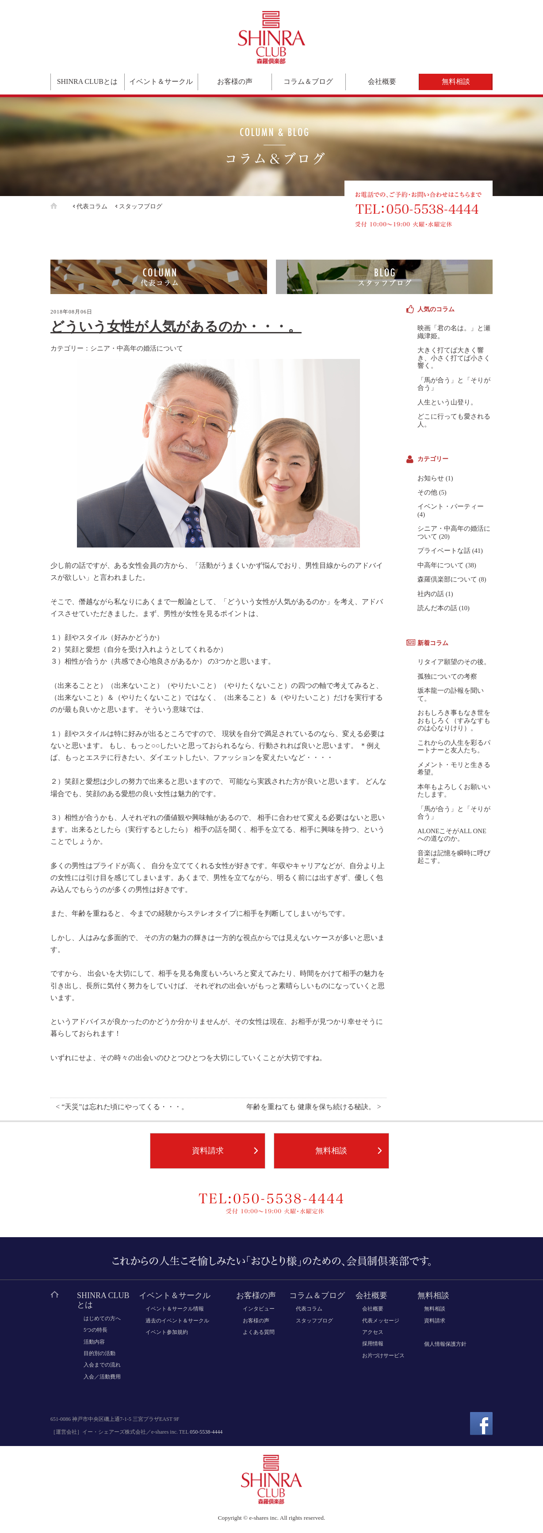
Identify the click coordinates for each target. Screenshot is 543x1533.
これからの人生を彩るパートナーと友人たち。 (453, 746)
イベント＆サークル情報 (174, 1309)
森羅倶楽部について (447, 579)
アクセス (372, 1332)
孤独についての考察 (447, 676)
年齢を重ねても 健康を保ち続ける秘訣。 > (313, 1107)
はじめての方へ (102, 1318)
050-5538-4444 (206, 1432)
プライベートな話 (443, 550)
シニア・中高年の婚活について (136, 348)
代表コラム (91, 206)
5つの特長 (95, 1330)
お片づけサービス (383, 1355)
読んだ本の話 (437, 608)
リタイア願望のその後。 (453, 661)
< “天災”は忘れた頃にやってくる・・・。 (122, 1107)
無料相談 (456, 81)
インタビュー (259, 1309)
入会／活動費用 (102, 1377)
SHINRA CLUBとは (87, 81)
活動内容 (94, 1342)
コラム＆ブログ (308, 81)
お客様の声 (234, 81)
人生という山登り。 (447, 402)
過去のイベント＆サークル (177, 1321)
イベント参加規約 (166, 1332)
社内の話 (430, 593)
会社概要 (382, 81)
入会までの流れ (102, 1365)
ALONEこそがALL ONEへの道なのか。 (451, 834)
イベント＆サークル (161, 81)
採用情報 (372, 1343)
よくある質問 (259, 1332)
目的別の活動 (99, 1353)
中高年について (440, 565)
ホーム (60, 206)
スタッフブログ (140, 206)
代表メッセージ (380, 1321)
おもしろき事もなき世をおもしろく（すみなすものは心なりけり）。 (453, 720)
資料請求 (208, 1150)
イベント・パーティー (450, 506)
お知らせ (430, 478)
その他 (427, 492)
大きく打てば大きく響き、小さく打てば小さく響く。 (453, 358)
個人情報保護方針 (445, 1344)
